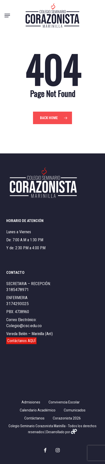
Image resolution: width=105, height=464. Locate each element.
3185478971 (17, 289)
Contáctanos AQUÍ (21, 340)
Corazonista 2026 (67, 418)
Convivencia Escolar (64, 402)
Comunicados (75, 410)
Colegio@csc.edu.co (24, 325)
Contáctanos (34, 418)
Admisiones (31, 402)
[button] (7, 15)
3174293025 (17, 303)
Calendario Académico (38, 410)
